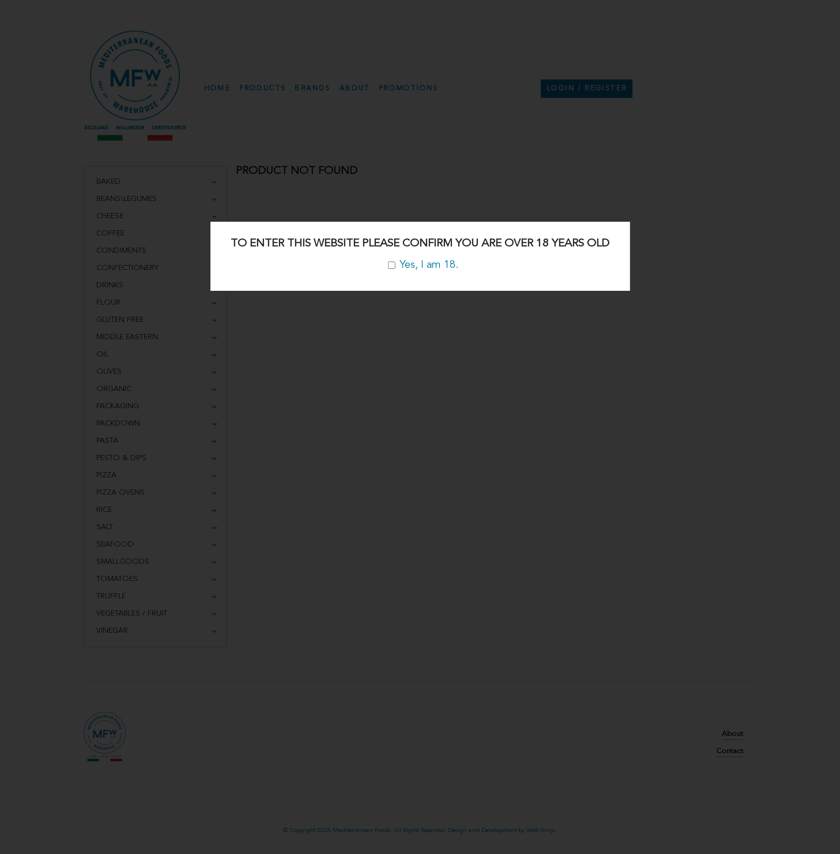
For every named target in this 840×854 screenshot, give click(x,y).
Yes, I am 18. (423, 265)
